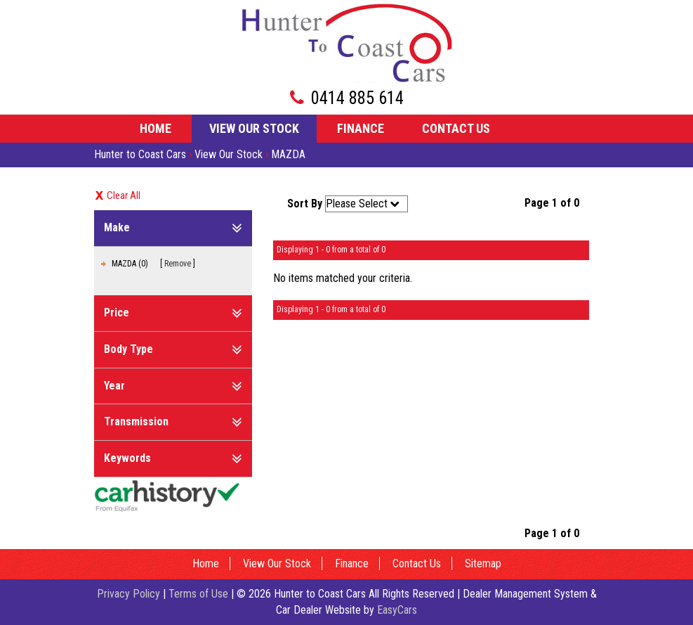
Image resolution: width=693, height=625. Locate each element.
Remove (177, 264)
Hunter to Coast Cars (140, 154)
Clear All (123, 195)
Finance (360, 128)
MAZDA (288, 154)
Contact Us (456, 128)
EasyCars (397, 610)
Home (155, 128)
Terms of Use (200, 593)
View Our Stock (254, 128)
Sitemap (483, 563)
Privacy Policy (130, 593)
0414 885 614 (357, 98)
